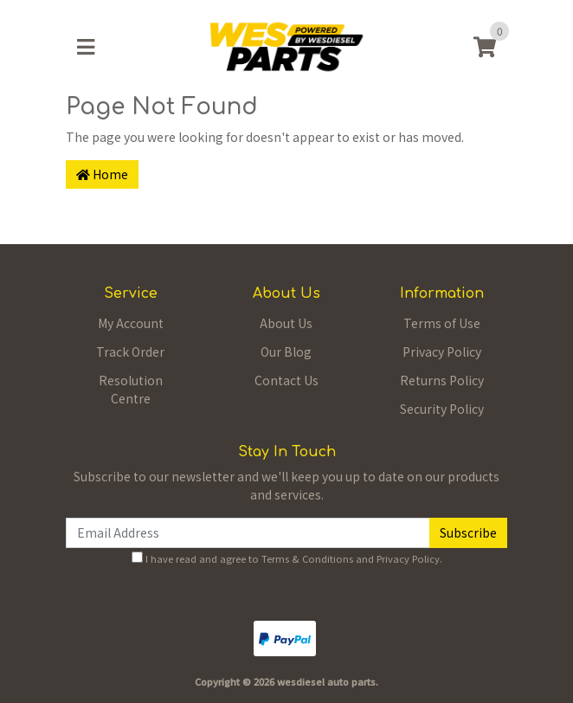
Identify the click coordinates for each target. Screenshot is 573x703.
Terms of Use (441, 323)
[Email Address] (248, 533)
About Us (286, 323)
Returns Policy (442, 380)
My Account (131, 323)
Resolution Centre (131, 389)
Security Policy (442, 408)
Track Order (130, 351)
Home (102, 174)
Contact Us (286, 380)
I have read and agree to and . (287, 558)
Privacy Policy (441, 351)
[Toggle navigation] (86, 47)
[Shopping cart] (484, 47)
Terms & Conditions (307, 558)
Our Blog (286, 351)
